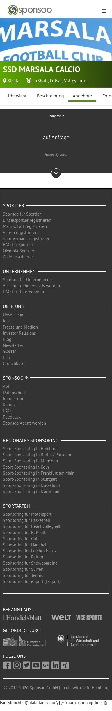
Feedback (12, 417)
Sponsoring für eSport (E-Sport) (32, 581)
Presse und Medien (20, 327)
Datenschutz (14, 392)
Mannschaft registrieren (25, 226)
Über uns (13, 306)
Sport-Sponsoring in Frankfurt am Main (38, 473)
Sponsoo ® (15, 378)
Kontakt (10, 404)
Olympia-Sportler (18, 250)
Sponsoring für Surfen (23, 569)
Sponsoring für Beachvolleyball (31, 526)
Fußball (40, 81)
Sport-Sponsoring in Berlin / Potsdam (37, 455)
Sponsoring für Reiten (23, 557)
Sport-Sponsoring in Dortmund (31, 491)
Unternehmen (19, 271)
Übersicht (17, 96)
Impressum (13, 398)
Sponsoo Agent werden (24, 423)
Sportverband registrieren (26, 238)
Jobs (6, 321)
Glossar (9, 351)
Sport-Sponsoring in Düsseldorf (32, 485)
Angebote (82, 96)
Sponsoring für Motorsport (27, 514)
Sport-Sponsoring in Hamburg (30, 448)
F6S (6, 357)
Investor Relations (19, 333)
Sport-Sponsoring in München (30, 461)
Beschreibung (50, 96)
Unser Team (13, 315)
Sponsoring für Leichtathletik (29, 551)
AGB (7, 386)
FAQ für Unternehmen (23, 292)
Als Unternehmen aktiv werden (31, 285)
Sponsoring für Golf (21, 538)
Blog (7, 339)
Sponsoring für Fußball (24, 532)
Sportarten (16, 506)
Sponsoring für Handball (25, 544)
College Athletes (18, 257)
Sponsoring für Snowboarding (30, 563)
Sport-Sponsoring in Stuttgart (30, 479)
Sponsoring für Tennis (23, 575)
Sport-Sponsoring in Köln (26, 467)
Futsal (56, 81)
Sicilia (13, 81)
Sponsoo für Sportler (22, 214)
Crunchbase (13, 363)
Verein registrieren (20, 232)
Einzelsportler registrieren (27, 220)
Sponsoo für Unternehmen (27, 279)
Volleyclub (74, 81)
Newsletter (13, 345)
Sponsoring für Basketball (26, 520)
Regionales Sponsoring (30, 440)
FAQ (7, 411)
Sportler (13, 205)
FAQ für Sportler (18, 244)
